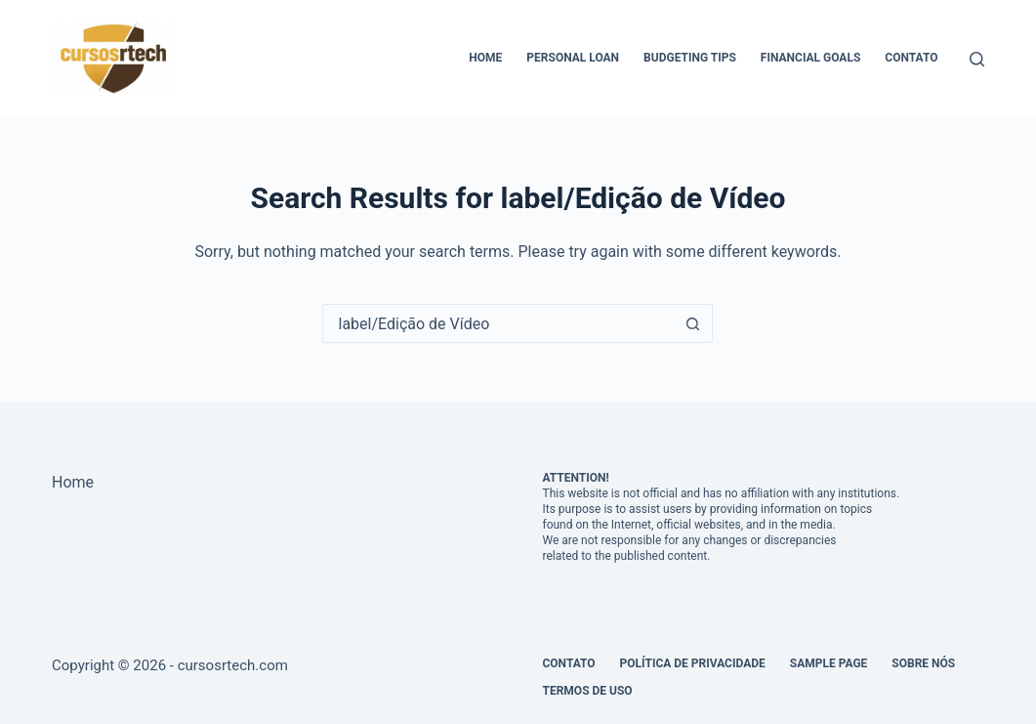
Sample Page (829, 663)
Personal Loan (572, 57)
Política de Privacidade (693, 663)
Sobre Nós (923, 663)
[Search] (977, 59)
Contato (911, 57)
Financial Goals (810, 57)
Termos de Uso (587, 691)
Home (485, 57)
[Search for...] (498, 323)
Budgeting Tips (689, 57)
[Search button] (693, 323)
